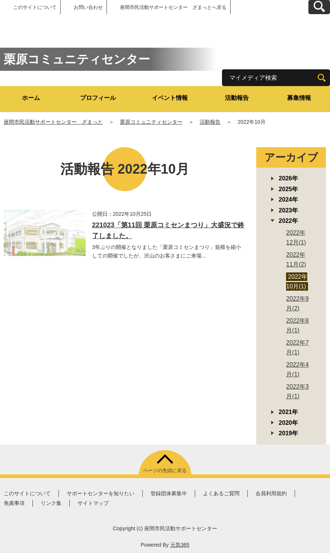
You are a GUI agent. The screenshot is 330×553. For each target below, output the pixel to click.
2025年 (288, 189)
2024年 (288, 199)
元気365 (179, 545)
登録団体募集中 (168, 493)
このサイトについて (35, 7)
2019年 (288, 433)
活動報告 (237, 98)
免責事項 (14, 503)
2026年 (288, 178)
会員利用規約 (271, 493)
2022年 (288, 221)
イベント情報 (170, 98)
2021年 (288, 412)
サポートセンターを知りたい (100, 493)
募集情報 (299, 98)
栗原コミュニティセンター (151, 122)
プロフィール (98, 98)
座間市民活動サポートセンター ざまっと (53, 122)
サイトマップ (93, 503)
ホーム (31, 98)
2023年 (288, 210)
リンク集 (51, 503)
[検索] (321, 77)
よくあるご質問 (221, 493)
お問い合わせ (88, 7)
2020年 (288, 423)
